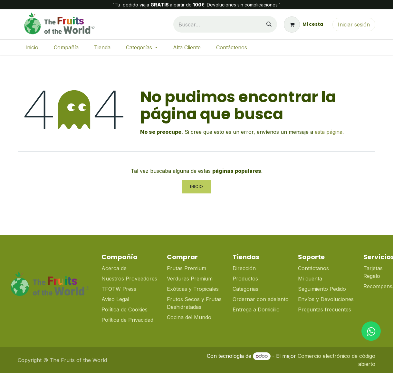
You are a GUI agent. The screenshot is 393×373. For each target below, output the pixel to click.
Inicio (196, 186)
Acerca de (114, 268)
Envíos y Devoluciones (326, 299)
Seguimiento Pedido (322, 289)
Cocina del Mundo (189, 317)
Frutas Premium (186, 268)
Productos (245, 278)
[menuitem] (32, 47)
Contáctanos (313, 268)
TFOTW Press (118, 289)
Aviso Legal (115, 299)
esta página (328, 132)
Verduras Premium (190, 278)
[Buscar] (269, 24)
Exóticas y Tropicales (193, 289)
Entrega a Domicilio (256, 309)
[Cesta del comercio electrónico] (303, 24)
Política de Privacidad (127, 320)
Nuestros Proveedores (129, 278)
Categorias (245, 289)
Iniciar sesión (354, 24)
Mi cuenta (310, 278)
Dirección (244, 268)
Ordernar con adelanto (261, 299)
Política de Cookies (124, 309)
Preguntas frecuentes (324, 309)
